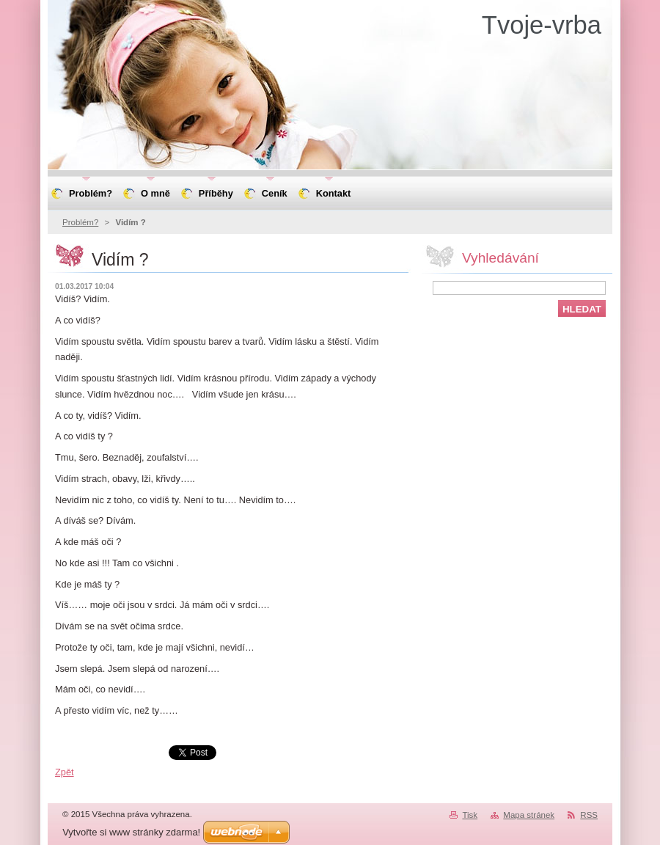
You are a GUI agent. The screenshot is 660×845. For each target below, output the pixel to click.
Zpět (64, 772)
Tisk (469, 815)
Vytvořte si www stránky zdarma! (131, 832)
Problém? (80, 222)
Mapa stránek (528, 815)
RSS (589, 815)
